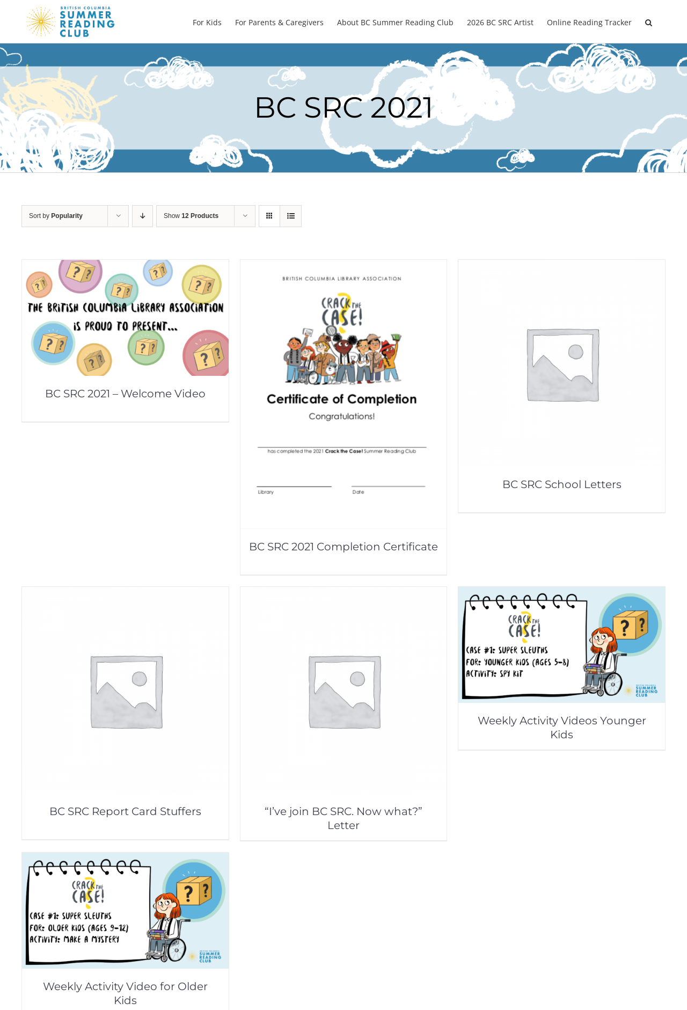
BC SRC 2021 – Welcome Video (125, 393)
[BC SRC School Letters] (561, 267)
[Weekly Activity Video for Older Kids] (125, 859)
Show (191, 216)
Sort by (56, 216)
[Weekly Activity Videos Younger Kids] (561, 594)
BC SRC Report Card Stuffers (125, 811)
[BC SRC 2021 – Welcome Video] (125, 267)
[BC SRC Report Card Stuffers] (125, 594)
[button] (648, 21)
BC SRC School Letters (562, 484)
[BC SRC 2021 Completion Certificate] (343, 267)
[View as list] (290, 216)
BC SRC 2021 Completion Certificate (343, 546)
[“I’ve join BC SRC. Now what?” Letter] (343, 594)
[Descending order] (142, 216)
